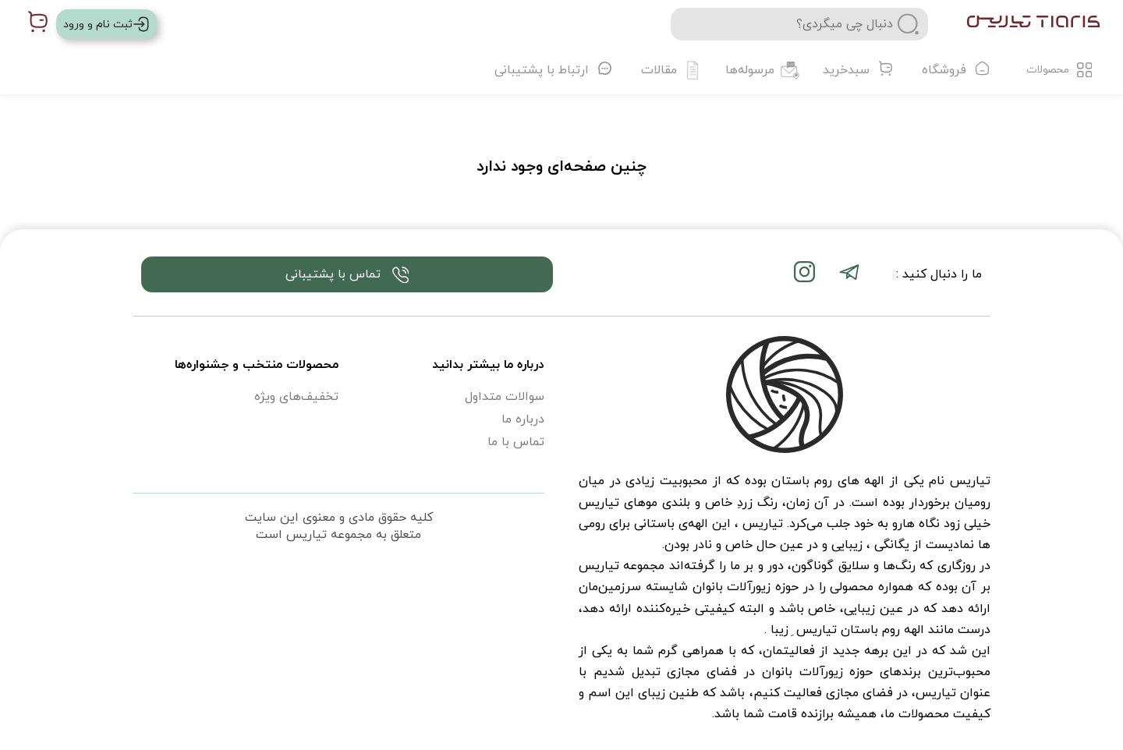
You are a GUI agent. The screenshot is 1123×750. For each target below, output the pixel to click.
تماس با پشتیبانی (347, 274)
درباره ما (522, 419)
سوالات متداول (504, 396)
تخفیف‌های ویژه (296, 396)
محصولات (1059, 70)
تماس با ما (515, 442)
